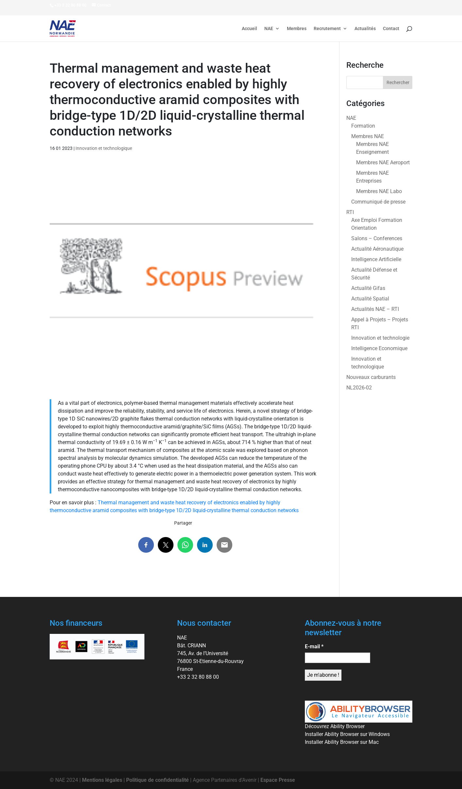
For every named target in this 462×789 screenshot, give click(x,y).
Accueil (249, 28)
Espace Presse (277, 780)
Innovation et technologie (380, 338)
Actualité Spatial (370, 299)
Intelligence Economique (379, 348)
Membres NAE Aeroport (383, 162)
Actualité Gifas (368, 288)
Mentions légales (102, 780)
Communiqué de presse (378, 202)
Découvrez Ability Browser (335, 726)
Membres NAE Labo (379, 191)
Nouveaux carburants (371, 377)
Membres (296, 28)
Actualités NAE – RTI (375, 309)
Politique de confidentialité (157, 780)
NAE (268, 28)
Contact (391, 28)
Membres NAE (367, 136)
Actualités (365, 28)
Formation (363, 126)
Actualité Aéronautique (377, 249)
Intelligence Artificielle (376, 259)
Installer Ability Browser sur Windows (347, 734)
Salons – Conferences (376, 238)
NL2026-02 (359, 388)
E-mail (314, 646)
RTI (350, 212)
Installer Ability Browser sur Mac (342, 742)
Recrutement (327, 28)
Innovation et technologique (103, 148)
